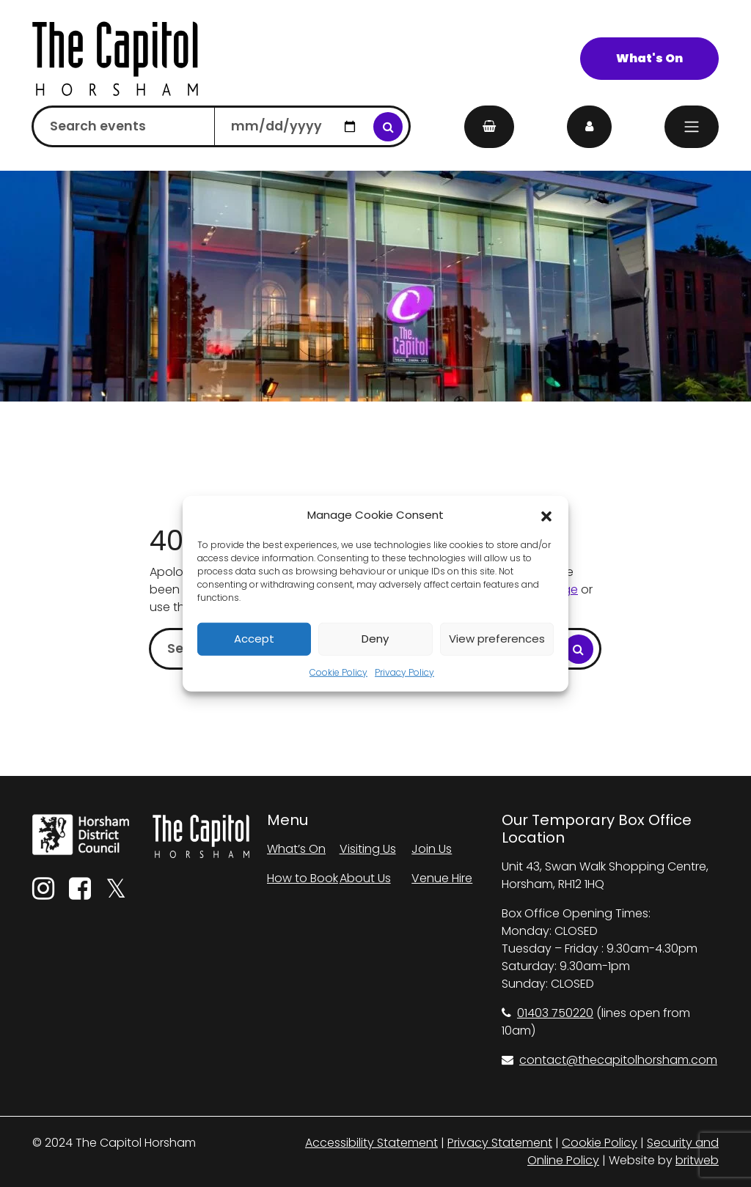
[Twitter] (116, 893)
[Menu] (691, 127)
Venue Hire (441, 878)
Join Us (431, 848)
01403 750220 (547, 1013)
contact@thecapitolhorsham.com (609, 1059)
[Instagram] (43, 893)
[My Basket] (489, 127)
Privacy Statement (499, 1142)
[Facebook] (80, 893)
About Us (365, 878)
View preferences (497, 638)
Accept (254, 638)
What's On (649, 58)
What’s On (296, 848)
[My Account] (589, 127)
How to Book (302, 878)
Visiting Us (368, 848)
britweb (697, 1160)
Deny (375, 638)
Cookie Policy (338, 671)
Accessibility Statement (371, 1142)
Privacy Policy (404, 671)
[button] (546, 515)
